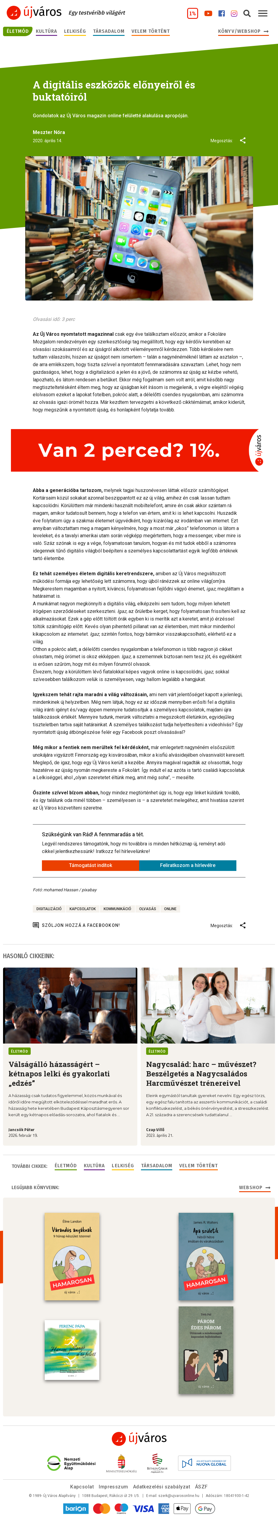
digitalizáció (49, 909)
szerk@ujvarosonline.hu (178, 1496)
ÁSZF (201, 1487)
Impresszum (113, 1487)
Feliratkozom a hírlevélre (187, 865)
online (170, 909)
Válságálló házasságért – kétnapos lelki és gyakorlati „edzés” (59, 1073)
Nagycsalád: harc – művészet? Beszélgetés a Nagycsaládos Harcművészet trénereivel (201, 1073)
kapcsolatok (83, 909)
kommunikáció (117, 909)
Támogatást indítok (90, 865)
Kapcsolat (82, 1487)
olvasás (147, 909)
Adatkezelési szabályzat (161, 1487)
